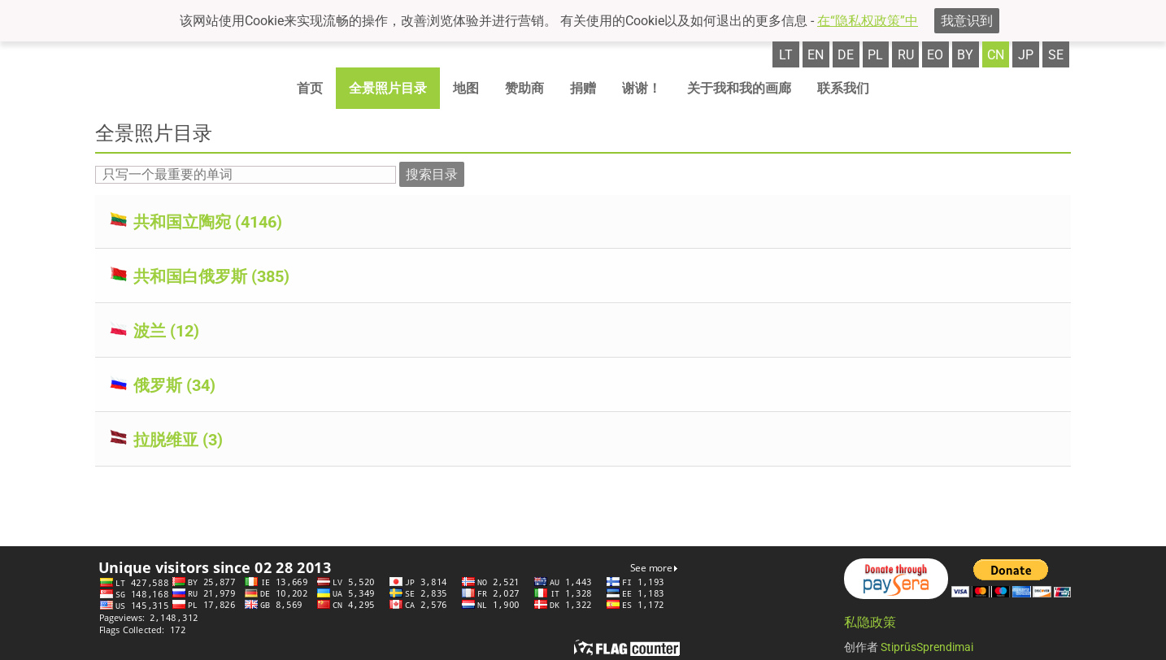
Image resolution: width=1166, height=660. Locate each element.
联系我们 (843, 88)
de (846, 55)
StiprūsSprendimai (927, 646)
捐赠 (583, 88)
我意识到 (967, 20)
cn (995, 55)
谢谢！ (641, 88)
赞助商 (524, 88)
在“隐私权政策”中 (867, 20)
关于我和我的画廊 (739, 88)
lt (786, 55)
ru (906, 55)
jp (1025, 55)
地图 (466, 88)
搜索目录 (432, 174)
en (815, 55)
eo (935, 55)
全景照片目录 (388, 88)
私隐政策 (870, 622)
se (1056, 55)
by (965, 55)
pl (875, 55)
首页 (310, 88)
